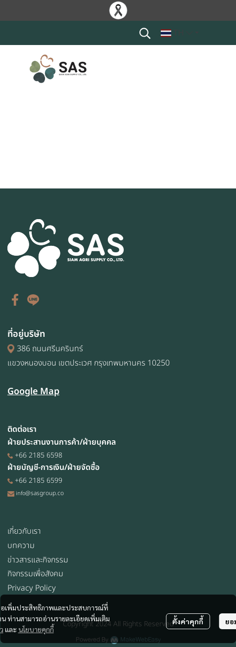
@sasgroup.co (44, 493)
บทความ (21, 546)
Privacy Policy (31, 588)
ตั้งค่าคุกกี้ (187, 621)
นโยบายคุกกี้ (36, 629)
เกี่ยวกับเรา (24, 531)
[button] (145, 33)
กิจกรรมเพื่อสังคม (35, 574)
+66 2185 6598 (38, 455)
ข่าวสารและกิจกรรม (37, 560)
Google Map (33, 391)
